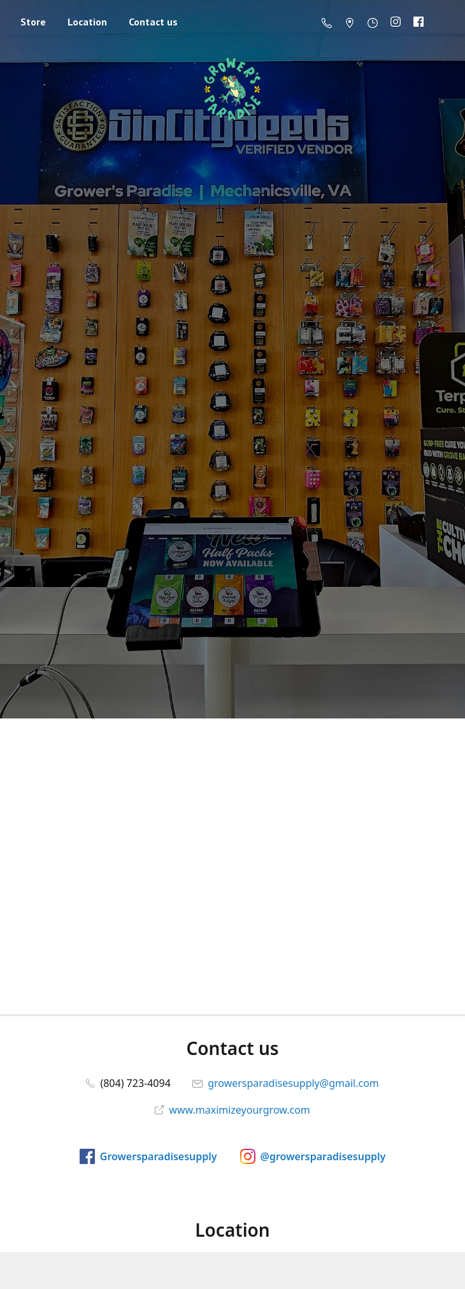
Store (33, 21)
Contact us (153, 21)
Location (87, 21)
